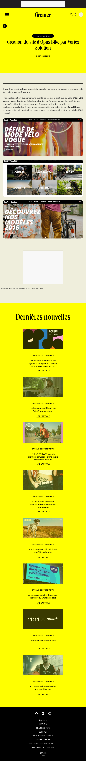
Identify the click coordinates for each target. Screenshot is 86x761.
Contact (43, 732)
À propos (43, 720)
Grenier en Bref (43, 740)
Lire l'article (43, 370)
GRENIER (43, 753)
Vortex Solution (22, 92)
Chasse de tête (43, 728)
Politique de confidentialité (43, 743)
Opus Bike (8, 89)
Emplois (43, 724)
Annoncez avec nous (43, 736)
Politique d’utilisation (43, 747)
